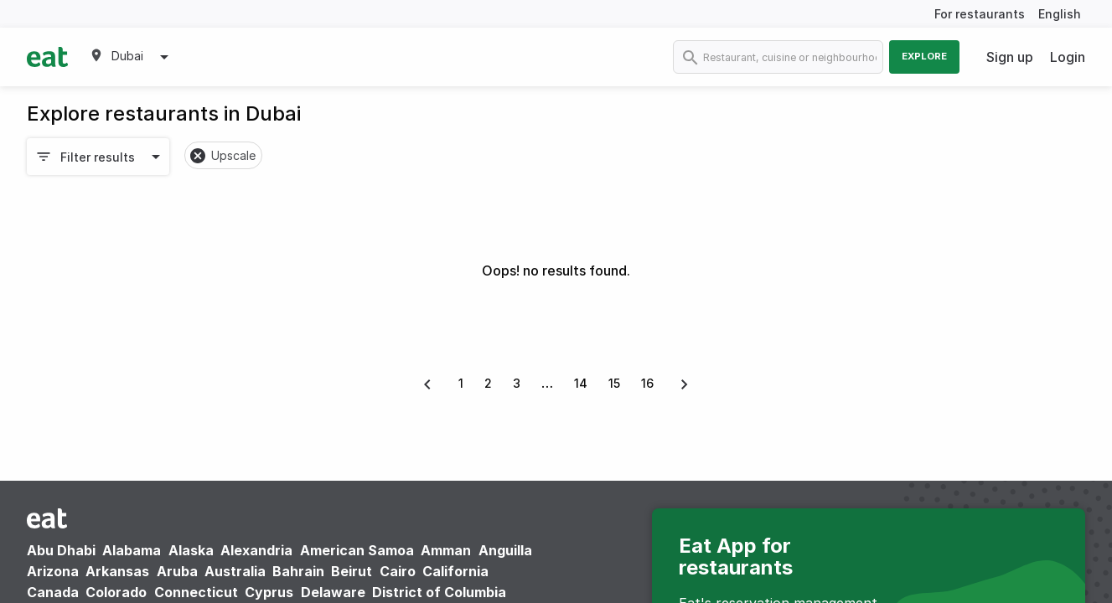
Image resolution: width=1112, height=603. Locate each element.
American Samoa (357, 550)
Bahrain (298, 571)
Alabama (131, 550)
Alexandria (256, 550)
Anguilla (505, 550)
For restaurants (979, 14)
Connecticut (196, 592)
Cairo (398, 571)
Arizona (53, 571)
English (1059, 14)
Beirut (351, 571)
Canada (53, 592)
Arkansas (117, 571)
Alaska (191, 550)
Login (1067, 57)
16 (647, 383)
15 (614, 383)
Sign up (1009, 57)
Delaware (333, 592)
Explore (924, 56)
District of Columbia (439, 592)
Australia (236, 571)
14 (580, 383)
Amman (446, 550)
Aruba (177, 571)
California (455, 571)
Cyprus (269, 592)
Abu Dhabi (61, 550)
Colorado (116, 592)
